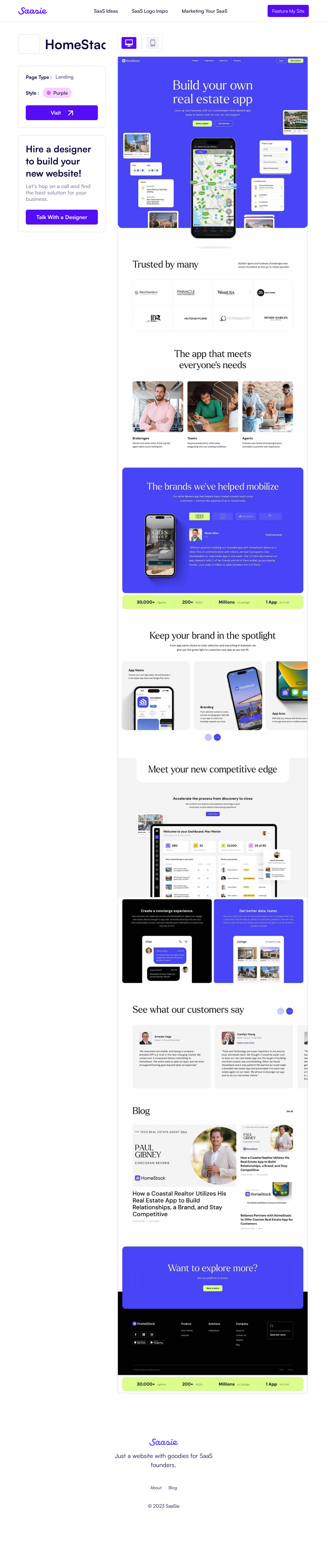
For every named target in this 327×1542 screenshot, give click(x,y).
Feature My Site (288, 11)
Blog (173, 1487)
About (156, 1487)
